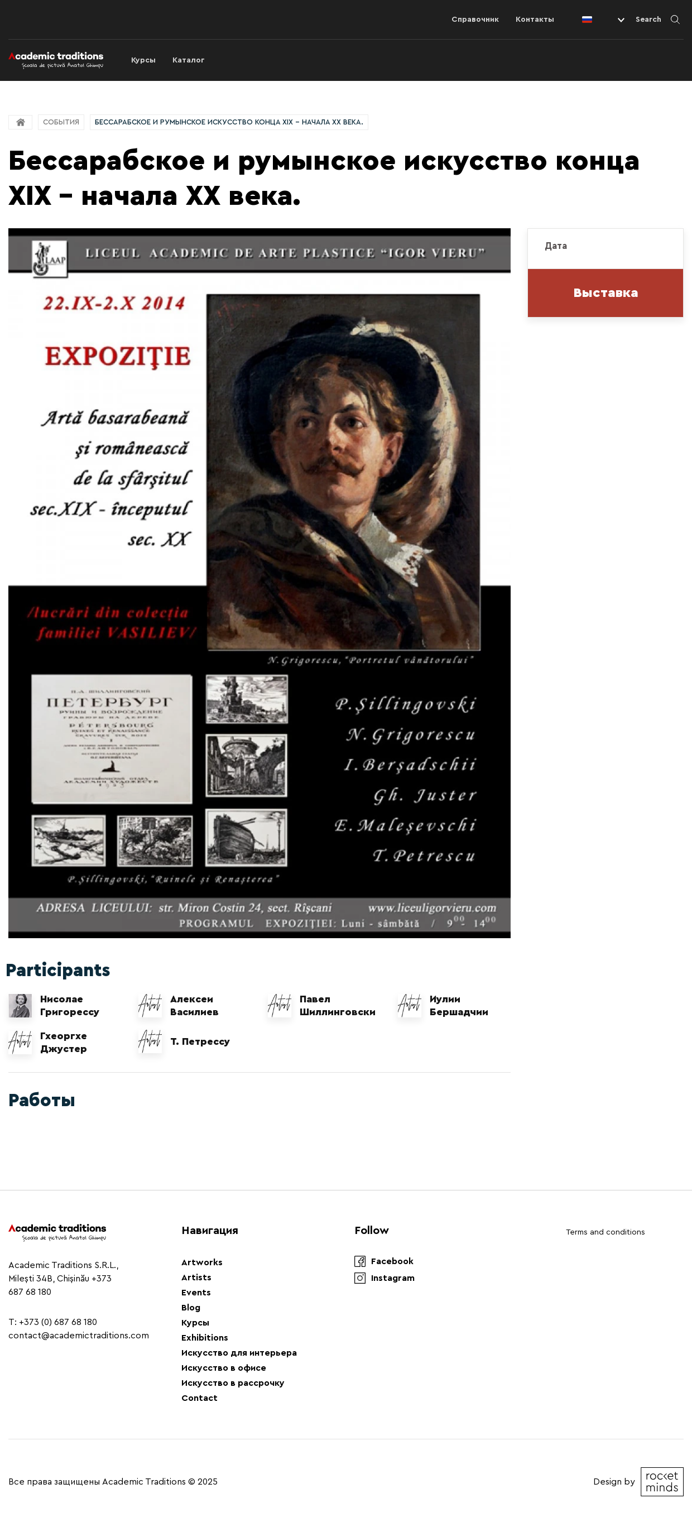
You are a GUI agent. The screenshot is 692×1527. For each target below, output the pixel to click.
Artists (196, 1277)
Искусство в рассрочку (233, 1383)
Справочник (475, 19)
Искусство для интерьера (239, 1352)
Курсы (143, 60)
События (61, 122)
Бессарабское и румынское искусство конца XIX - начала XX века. (229, 122)
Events (196, 1292)
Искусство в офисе (223, 1367)
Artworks (202, 1262)
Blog (190, 1307)
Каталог (188, 60)
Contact (199, 1398)
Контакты (535, 19)
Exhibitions (204, 1337)
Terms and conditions (605, 1232)
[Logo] (55, 60)
